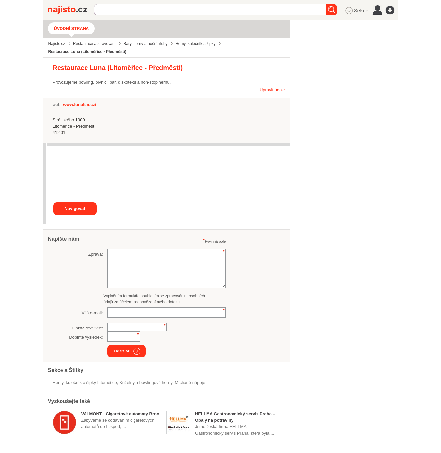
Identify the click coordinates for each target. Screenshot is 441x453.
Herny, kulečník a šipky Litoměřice (85, 382)
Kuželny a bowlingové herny (145, 382)
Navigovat (74, 208)
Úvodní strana (71, 28)
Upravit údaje (272, 89)
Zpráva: (95, 254)
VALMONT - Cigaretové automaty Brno (120, 413)
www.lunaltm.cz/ (79, 104)
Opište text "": (87, 328)
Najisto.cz (71, 10)
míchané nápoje (190, 382)
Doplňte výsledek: (86, 337)
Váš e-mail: (92, 312)
